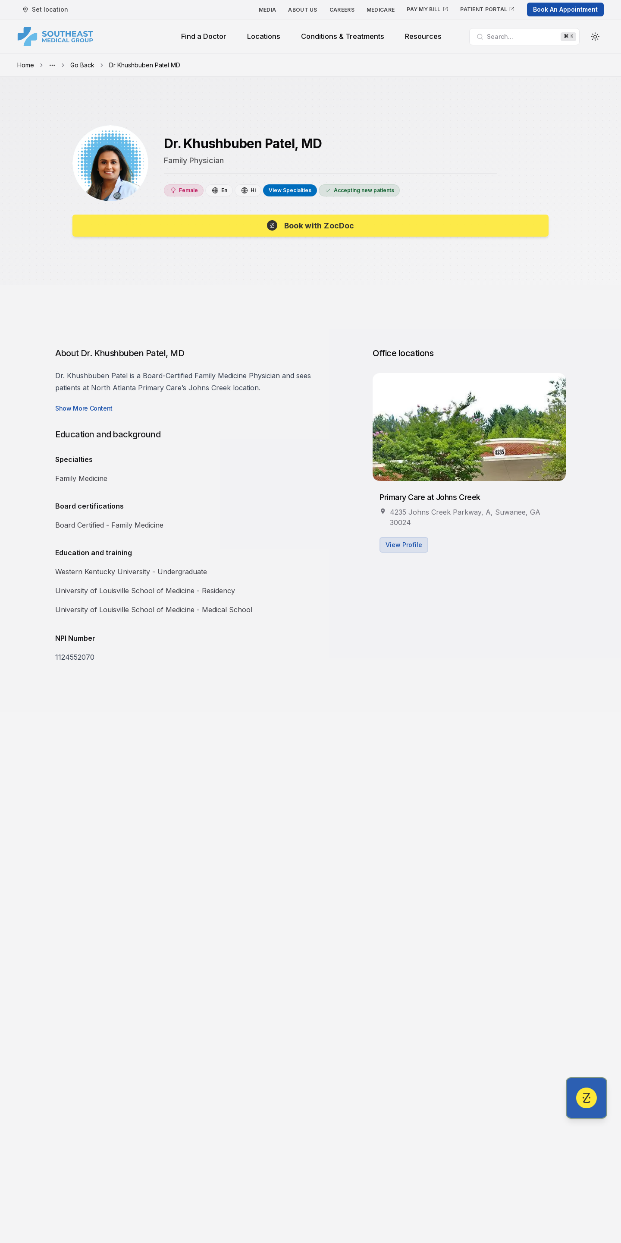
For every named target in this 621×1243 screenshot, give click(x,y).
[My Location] (45, 9)
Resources (423, 36)
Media (267, 9)
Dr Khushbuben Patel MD (144, 65)
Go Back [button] (82, 65)
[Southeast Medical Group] (55, 37)
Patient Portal (487, 9)
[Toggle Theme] (595, 36)
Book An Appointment (565, 9)
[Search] (524, 36)
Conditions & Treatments (342, 36)
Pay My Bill (427, 9)
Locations (263, 36)
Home (25, 65)
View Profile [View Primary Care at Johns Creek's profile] (404, 546)
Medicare (381, 9)
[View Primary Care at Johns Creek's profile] (469, 429)
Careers (341, 9)
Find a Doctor (203, 36)
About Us (302, 9)
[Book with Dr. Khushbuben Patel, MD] (310, 227)
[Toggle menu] (52, 65)
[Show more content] (84, 411)
